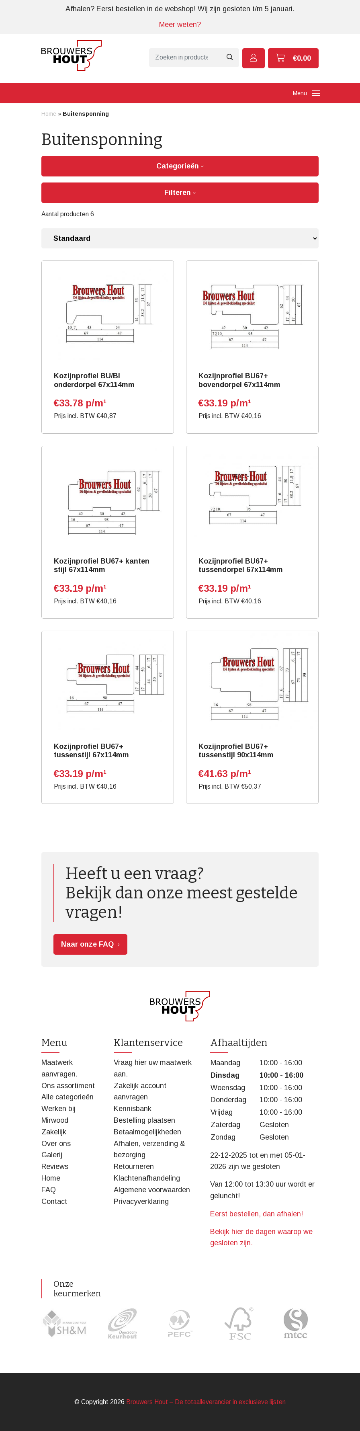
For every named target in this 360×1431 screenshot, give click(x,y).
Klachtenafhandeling (147, 1178)
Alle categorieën (67, 1097)
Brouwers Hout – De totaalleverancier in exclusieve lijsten (206, 1401)
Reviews (54, 1166)
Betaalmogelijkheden (147, 1132)
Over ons (56, 1144)
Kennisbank (132, 1109)
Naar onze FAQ (87, 944)
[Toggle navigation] (316, 93)
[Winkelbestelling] (180, 238)
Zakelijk (53, 1132)
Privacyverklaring (141, 1201)
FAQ (48, 1190)
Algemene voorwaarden (152, 1190)
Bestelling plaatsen (144, 1120)
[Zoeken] (184, 57)
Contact (54, 1201)
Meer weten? (180, 25)
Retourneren (134, 1166)
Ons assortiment (68, 1086)
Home (48, 114)
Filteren (180, 193)
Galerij (51, 1155)
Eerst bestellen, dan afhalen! (256, 1214)
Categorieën (180, 166)
